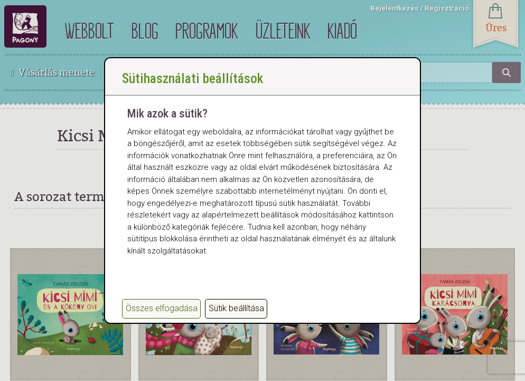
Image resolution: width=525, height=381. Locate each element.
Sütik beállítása (236, 308)
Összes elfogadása (162, 308)
